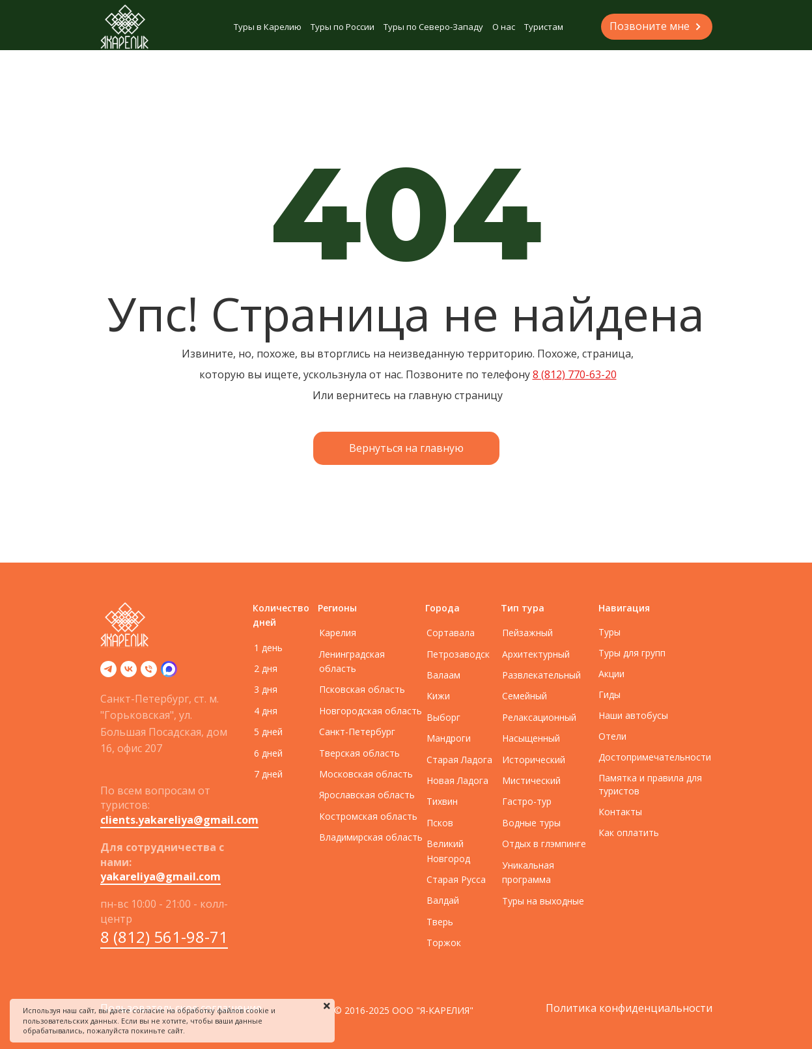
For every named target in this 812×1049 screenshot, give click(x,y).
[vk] (128, 673)
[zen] (169, 673)
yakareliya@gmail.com (160, 876)
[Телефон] (149, 673)
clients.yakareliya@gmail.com (179, 820)
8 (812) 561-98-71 (164, 936)
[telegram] (108, 673)
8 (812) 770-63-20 (575, 374)
